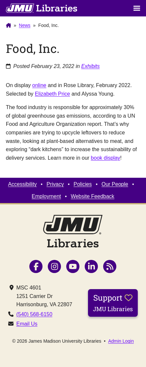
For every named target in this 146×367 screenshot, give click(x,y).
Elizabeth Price (52, 94)
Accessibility (22, 184)
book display (105, 158)
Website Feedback (92, 196)
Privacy (55, 184)
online (39, 85)
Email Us (26, 324)
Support (113, 302)
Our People (115, 184)
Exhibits (90, 66)
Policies (82, 184)
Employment (46, 196)
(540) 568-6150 (34, 314)
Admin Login (121, 341)
